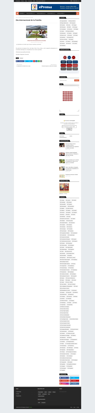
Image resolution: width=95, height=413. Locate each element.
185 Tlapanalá (62, 349)
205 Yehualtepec (74, 360)
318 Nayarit (75, 33)
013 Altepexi (68, 210)
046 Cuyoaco (74, 239)
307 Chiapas (74, 25)
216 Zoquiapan (70, 368)
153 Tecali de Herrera (74, 329)
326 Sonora (62, 41)
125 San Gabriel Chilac (64, 312)
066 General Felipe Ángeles (65, 259)
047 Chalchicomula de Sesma (65, 241)
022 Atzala (73, 214)
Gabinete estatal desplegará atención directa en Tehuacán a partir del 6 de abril (71, 154)
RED (73, 57)
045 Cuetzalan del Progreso (65, 239)
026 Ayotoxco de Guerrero (64, 218)
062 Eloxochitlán (63, 255)
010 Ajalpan (62, 208)
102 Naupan (62, 292)
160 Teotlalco (62, 333)
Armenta (19, 17)
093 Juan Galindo (63, 284)
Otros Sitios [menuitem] (60, 13)
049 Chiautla (62, 243)
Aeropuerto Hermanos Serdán (71, 174)
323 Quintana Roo (70, 37)
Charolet (30, 407)
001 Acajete (62, 200)
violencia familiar (41, 396)
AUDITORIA (61, 136)
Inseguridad (75, 65)
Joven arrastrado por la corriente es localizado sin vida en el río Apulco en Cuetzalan (72, 161)
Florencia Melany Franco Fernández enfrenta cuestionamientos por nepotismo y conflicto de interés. (72, 146)
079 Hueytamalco (63, 271)
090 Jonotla (74, 280)
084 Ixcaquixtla (73, 276)
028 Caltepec (62, 220)
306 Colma (68, 25)
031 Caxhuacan (72, 222)
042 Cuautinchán (63, 235)
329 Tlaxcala (62, 43)
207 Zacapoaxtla (63, 362)
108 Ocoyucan (69, 296)
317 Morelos (69, 33)
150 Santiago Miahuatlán (64, 329)
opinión (39, 394)
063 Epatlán (69, 255)
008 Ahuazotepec (63, 206)
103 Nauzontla (68, 292)
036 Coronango (63, 228)
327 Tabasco (68, 41)
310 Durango (74, 27)
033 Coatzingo (69, 224)
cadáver (49, 392)
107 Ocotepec (62, 296)
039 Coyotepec (70, 230)
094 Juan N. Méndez (71, 284)
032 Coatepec (62, 224)
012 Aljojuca (62, 210)
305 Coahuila (62, 25)
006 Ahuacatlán (63, 204)
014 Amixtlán (74, 210)
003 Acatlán (74, 200)
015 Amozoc (62, 212)
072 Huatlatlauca (71, 265)
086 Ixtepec (62, 278)
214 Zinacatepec (63, 368)
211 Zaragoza (62, 366)
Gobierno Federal (63, 62)
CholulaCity (65, 57)
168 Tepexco (69, 337)
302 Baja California (72, 20)
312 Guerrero (69, 29)
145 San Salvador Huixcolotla (65, 325)
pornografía (44, 394)
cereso (17, 393)
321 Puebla (75, 35)
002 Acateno (68, 200)
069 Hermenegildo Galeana (65, 263)
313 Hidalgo (76, 29)
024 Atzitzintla (62, 216)
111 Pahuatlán (68, 298)
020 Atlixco (68, 214)
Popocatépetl (40, 392)
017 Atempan (74, 212)
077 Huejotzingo (74, 269)
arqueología (18, 391)
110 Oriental (62, 298)
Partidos (69, 65)
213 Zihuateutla (69, 366)
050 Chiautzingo (69, 243)
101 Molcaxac (74, 290)
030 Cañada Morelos (63, 222)
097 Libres (76, 286)
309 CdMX (69, 27)
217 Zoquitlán (62, 370)
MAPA (69, 57)
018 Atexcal (62, 214)
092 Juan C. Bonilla (69, 282)
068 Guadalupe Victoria (64, 261)
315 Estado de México (69, 31)
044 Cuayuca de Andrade (64, 237)
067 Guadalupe (74, 259)
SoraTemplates (22, 407)
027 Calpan (73, 218)
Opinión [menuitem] (22, 13)
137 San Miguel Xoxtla (64, 319)
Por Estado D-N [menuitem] (41, 13)
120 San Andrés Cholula (64, 308)
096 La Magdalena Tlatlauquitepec (66, 286)
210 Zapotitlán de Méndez (71, 364)
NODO (71, 136)
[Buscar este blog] (66, 80)
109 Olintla (75, 296)
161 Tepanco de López (70, 333)
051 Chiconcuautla (63, 245)
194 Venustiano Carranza (64, 353)
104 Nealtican (75, 292)
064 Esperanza (62, 257)
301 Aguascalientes (63, 20)
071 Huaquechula (63, 265)
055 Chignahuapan (63, 249)
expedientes (18, 395)
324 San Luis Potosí (63, 39)
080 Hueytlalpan (71, 271)
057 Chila (61, 251)
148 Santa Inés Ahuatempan (65, 327)
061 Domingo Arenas (70, 253)
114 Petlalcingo (62, 302)
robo (49, 394)
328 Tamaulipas (74, 41)
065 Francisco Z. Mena (71, 257)
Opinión (75, 68)
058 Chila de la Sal (68, 251)
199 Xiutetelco (62, 355)
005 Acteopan (69, 202)
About (74, 407)
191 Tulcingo (62, 351)
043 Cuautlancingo (71, 235)
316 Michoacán (62, 33)
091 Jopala (62, 282)
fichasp (54, 392)
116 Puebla (75, 302)
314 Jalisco (62, 31)
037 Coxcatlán (69, 228)
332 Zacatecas (62, 45)
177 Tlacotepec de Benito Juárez (71, 343)
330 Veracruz (68, 43)
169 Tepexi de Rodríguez (64, 339)
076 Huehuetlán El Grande (64, 269)
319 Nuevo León (63, 35)
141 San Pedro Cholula (74, 319)
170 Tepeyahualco (73, 339)
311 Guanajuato (63, 29)
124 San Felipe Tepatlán (64, 310)
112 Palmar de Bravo (63, 300)
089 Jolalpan (68, 280)
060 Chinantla (62, 253)
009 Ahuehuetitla (71, 206)
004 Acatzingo (62, 202)
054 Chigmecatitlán (69, 247)
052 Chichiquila (71, 245)
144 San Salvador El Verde (65, 323)
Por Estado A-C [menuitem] (30, 13)
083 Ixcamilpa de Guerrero (64, 276)
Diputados (63, 65)
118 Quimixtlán (69, 304)
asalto (46, 392)
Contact (77, 407)
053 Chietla (62, 247)
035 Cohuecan (69, 226)
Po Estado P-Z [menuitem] (51, 13)
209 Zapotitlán (62, 364)
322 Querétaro (62, 37)
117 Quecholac (62, 304)
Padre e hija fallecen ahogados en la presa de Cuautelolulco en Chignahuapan (71, 169)
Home (71, 407)
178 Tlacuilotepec (63, 345)
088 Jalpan (62, 280)
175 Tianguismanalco (70, 341)
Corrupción (69, 68)
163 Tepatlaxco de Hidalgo (64, 335)
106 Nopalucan (70, 294)
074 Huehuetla (70, 267)
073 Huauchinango (63, 267)
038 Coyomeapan (63, 230)
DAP (39, 402)
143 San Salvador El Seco (64, 321)
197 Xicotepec (73, 353)
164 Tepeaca (73, 335)
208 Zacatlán (70, 362)
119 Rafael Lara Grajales (64, 306)
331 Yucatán (75, 43)
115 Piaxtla (69, 302)
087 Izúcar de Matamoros (70, 278)
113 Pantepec (71, 300)
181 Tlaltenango (70, 347)
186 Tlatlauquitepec (70, 349)
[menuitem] (17, 13)
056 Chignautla (71, 249)
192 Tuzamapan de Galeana (71, 351)
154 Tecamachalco (63, 331)
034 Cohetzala (62, 226)
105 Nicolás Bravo (63, 294)
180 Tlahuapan (62, 347)
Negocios (63, 68)
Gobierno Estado (69, 62)
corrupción (43, 402)
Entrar (69, 129)
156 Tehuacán (70, 331)
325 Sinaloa (71, 39)
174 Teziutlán (62, 341)
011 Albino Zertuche (69, 208)
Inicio (17, 17)
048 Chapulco (74, 241)
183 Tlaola (76, 347)
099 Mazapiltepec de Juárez (65, 290)
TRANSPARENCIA (63, 137)
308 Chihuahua (62, 27)
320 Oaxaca (69, 35)
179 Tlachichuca (71, 345)
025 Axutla (68, 216)
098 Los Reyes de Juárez (64, 288)
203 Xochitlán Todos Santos (65, 360)
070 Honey (73, 263)
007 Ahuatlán (69, 204)
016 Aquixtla (68, 212)
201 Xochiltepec (69, 355)
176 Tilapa (62, 343)
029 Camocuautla (69, 220)
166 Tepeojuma (62, 337)
